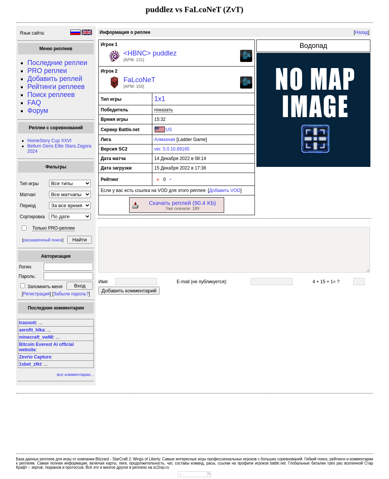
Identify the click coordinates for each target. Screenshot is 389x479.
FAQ (34, 102)
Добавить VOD (224, 190)
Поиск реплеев (51, 94)
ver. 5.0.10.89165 (172, 149)
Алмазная (164, 139)
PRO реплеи (47, 71)
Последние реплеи (57, 63)
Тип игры (29, 183)
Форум (37, 110)
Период (28, 205)
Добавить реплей (54, 78)
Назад (361, 32)
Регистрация (36, 294)
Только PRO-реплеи (53, 228)
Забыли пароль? (71, 294)
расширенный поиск (42, 240)
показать (163, 110)
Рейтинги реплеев (56, 86)
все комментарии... (75, 374)
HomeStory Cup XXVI (49, 140)
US (169, 129)
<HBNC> (137, 53)
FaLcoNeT (139, 80)
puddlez (165, 53)
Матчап (27, 194)
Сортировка (32, 216)
